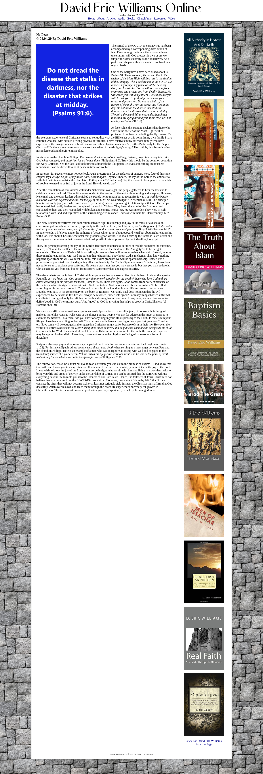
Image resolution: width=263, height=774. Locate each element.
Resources (160, 18)
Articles (111, 18)
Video (171, 18)
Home (91, 18)
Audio (121, 18)
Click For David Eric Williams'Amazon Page (204, 742)
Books (131, 18)
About (100, 18)
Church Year (144, 18)
